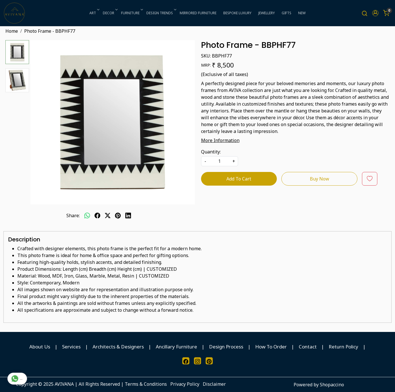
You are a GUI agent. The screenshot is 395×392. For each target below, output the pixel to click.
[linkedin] (128, 215)
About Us (39, 346)
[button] (375, 13)
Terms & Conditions (146, 384)
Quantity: (211, 152)
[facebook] (97, 215)
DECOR (110, 13)
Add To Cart (238, 179)
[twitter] (108, 215)
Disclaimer (214, 384)
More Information (220, 140)
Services (71, 346)
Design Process (226, 346)
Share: (73, 215)
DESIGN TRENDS (160, 13)
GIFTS (286, 13)
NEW (302, 13)
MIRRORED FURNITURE (198, 13)
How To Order (271, 346)
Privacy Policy (184, 384)
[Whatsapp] (87, 215)
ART (94, 13)
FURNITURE (131, 13)
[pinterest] (118, 215)
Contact (308, 346)
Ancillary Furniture (176, 346)
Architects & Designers (118, 346)
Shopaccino (332, 384)
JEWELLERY (266, 13)
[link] (364, 13)
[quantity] (219, 161)
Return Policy (343, 346)
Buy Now (319, 179)
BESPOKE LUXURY (237, 13)
